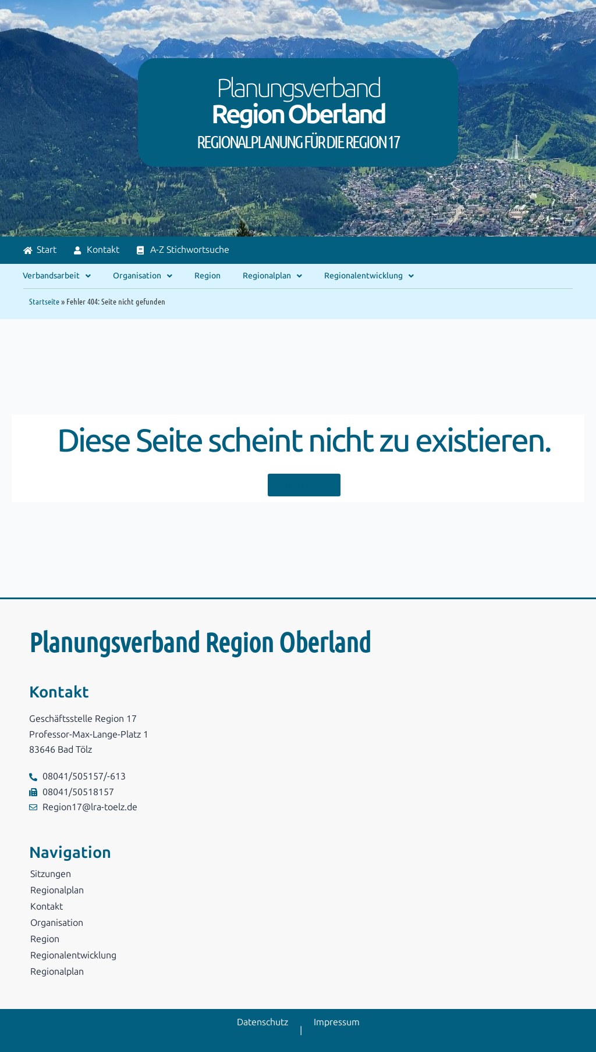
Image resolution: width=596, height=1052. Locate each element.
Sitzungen (50, 873)
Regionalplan (272, 276)
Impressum (337, 1022)
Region (207, 276)
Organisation (142, 276)
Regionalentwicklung (369, 276)
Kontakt (46, 906)
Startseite (44, 301)
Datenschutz (262, 1022)
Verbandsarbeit (57, 276)
